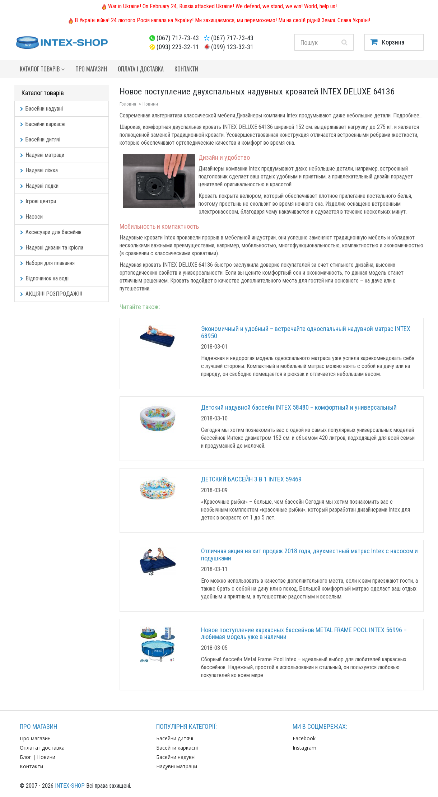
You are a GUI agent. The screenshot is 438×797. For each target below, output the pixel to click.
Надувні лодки (39, 185)
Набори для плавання (47, 263)
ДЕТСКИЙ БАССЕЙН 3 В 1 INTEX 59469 (251, 479)
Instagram (304, 747)
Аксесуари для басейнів (50, 232)
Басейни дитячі (40, 139)
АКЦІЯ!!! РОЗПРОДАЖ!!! (51, 293)
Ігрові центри (38, 201)
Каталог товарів (42, 69)
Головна (128, 104)
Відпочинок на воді (44, 278)
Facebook (304, 738)
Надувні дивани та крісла (51, 247)
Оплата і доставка (141, 69)
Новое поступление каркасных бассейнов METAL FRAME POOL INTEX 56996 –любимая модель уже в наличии (304, 633)
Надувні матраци (42, 155)
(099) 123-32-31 (232, 47)
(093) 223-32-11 (178, 47)
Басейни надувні (41, 108)
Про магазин (91, 69)
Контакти (186, 69)
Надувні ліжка (39, 170)
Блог (25, 757)
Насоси (31, 216)
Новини (150, 104)
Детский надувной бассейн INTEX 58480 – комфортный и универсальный (299, 407)
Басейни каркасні (42, 124)
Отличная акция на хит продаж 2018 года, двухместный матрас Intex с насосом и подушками (309, 554)
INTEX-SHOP (70, 785)
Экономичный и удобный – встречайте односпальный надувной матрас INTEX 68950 (305, 332)
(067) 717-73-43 (178, 38)
